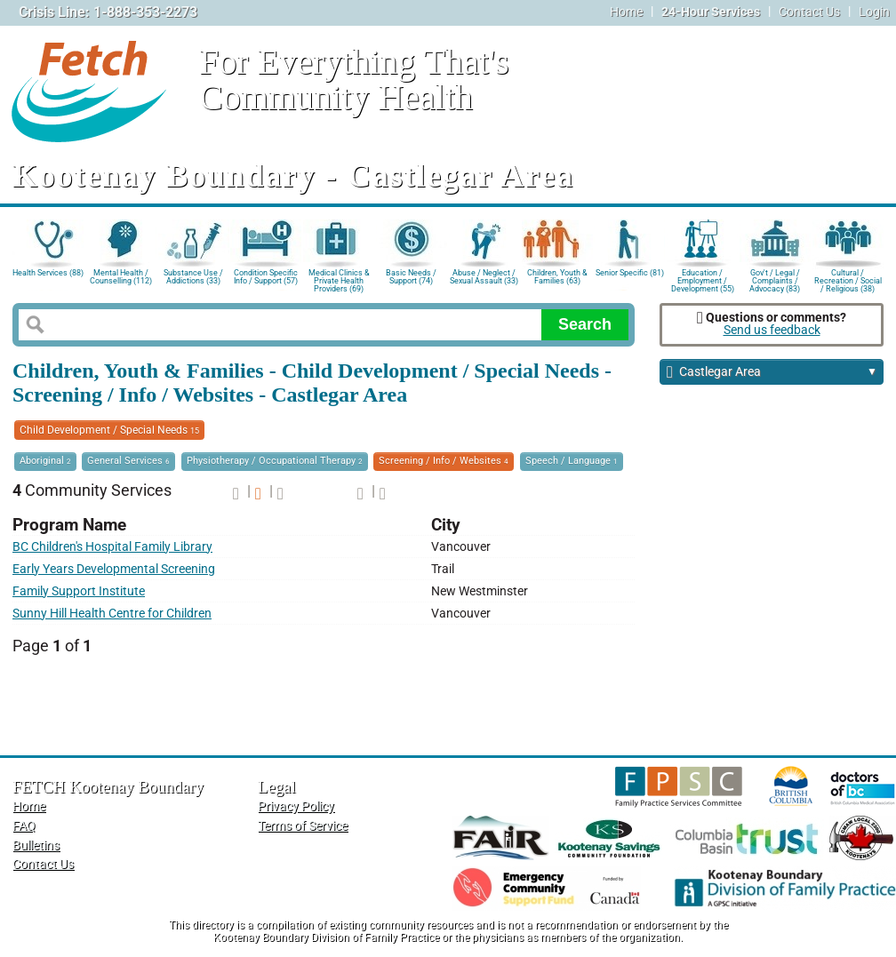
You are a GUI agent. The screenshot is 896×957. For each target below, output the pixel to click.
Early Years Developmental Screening (113, 569)
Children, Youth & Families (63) (557, 276)
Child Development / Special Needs (109, 430)
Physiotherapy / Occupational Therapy (275, 461)
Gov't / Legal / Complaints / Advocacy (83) (774, 279)
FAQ (24, 825)
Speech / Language (571, 461)
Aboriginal (45, 461)
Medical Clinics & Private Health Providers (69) (339, 279)
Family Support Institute (78, 591)
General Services (128, 461)
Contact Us (809, 12)
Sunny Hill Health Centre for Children (112, 613)
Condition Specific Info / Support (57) (266, 276)
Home (626, 12)
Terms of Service (303, 825)
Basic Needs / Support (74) (411, 276)
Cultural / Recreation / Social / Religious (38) (848, 279)
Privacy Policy (296, 806)
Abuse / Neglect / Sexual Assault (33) (484, 276)
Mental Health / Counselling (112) (121, 276)
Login (874, 12)
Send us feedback (772, 330)
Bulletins (36, 845)
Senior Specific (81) (630, 272)
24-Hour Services (710, 12)
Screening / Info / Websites (443, 461)
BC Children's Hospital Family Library (112, 546)
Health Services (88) (48, 272)
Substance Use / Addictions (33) (193, 276)
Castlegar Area (772, 372)
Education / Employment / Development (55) (702, 279)
